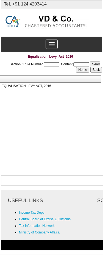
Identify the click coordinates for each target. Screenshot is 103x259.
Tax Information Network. (37, 226)
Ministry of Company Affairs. (39, 232)
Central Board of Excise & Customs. (45, 219)
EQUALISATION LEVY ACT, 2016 (26, 86)
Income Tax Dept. (31, 213)
